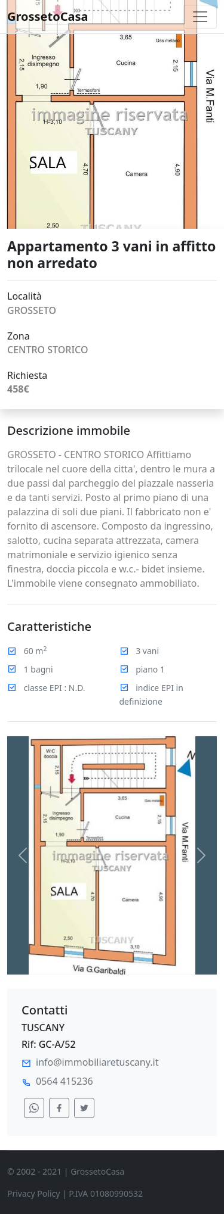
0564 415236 (64, 1081)
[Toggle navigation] (200, 17)
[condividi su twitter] (84, 1108)
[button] (23, 855)
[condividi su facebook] (59, 1108)
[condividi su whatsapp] (34, 1108)
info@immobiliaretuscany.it (97, 1062)
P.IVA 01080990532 (106, 1193)
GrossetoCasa (47, 16)
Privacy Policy (33, 1193)
